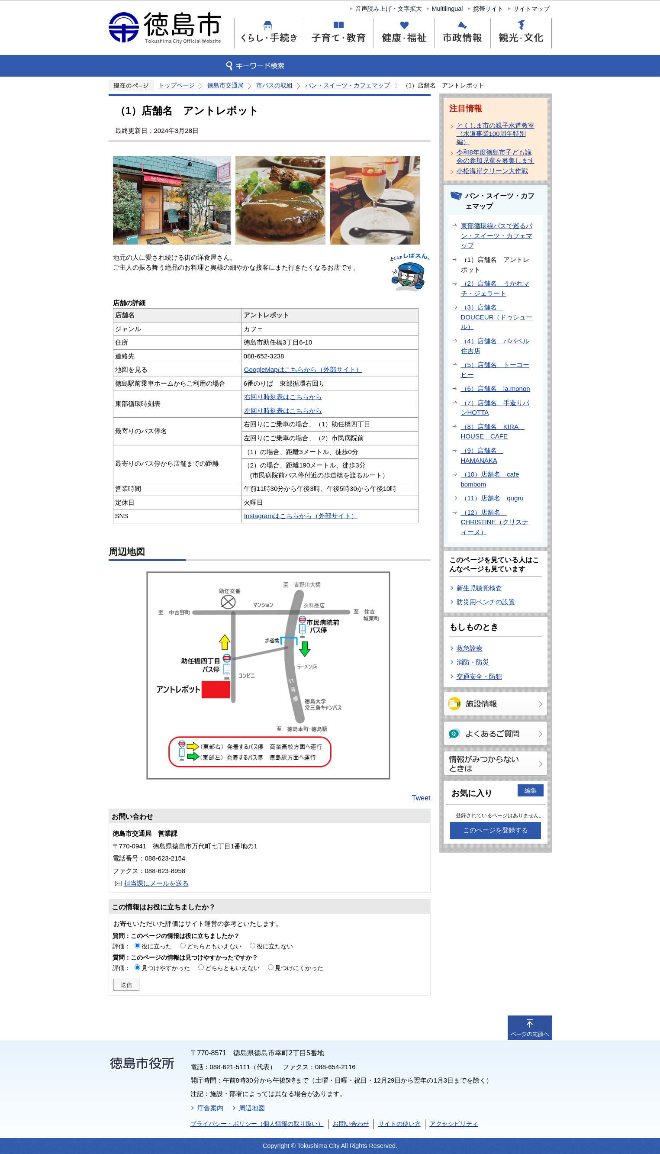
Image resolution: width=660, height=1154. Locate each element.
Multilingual (447, 8)
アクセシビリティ (454, 1123)
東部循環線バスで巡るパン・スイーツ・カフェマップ (496, 235)
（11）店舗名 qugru (492, 498)
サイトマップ (531, 8)
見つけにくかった (299, 967)
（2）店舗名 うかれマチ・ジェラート (495, 288)
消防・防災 (473, 662)
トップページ (176, 85)
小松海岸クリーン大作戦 (492, 170)
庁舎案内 (210, 1108)
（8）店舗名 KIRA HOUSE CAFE (493, 431)
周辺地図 (252, 1108)
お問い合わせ (351, 1123)
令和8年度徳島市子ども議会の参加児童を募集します (495, 156)
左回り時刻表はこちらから (283, 410)
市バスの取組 (274, 85)
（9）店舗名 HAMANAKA (482, 455)
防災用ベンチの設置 (486, 602)
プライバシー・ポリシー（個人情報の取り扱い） (257, 1123)
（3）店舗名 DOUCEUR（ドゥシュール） (497, 316)
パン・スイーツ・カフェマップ (347, 85)
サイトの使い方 (399, 1123)
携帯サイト (488, 8)
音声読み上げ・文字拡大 (388, 8)
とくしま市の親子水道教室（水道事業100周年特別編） (495, 133)
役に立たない (275, 946)
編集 (531, 790)
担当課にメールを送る (156, 883)
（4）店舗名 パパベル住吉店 (495, 346)
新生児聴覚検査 (479, 588)
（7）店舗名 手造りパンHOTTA (495, 407)
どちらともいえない (214, 946)
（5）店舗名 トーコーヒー (495, 369)
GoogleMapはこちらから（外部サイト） (303, 369)
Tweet (421, 798)
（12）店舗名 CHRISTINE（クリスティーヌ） (494, 522)
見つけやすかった (166, 967)
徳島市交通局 (225, 85)
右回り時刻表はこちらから (283, 396)
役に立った (157, 946)
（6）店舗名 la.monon (495, 388)
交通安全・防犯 (479, 676)
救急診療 (470, 648)
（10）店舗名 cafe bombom (490, 479)
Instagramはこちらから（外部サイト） (300, 515)
